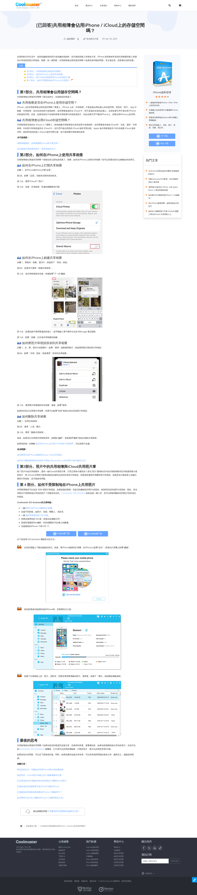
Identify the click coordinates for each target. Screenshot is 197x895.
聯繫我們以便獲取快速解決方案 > (65, 811)
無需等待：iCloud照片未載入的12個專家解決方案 (39, 775)
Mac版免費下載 (93, 534)
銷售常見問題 (119, 856)
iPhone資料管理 (162, 92)
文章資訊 (62, 859)
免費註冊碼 (63, 865)
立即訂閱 (174, 861)
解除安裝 (93, 881)
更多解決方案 (92, 38)
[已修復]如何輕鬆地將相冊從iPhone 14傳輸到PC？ (39, 792)
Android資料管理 (92, 847)
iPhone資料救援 (92, 862)
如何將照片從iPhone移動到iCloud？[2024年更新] (39, 454)
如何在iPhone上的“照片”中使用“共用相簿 (54, 443)
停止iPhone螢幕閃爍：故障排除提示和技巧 (163, 204)
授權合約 (84, 881)
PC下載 (162, 136)
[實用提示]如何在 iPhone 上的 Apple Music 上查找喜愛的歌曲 (163, 188)
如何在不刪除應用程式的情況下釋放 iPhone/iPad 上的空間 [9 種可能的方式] (51, 460)
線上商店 (62, 853)
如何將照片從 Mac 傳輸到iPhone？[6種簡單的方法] (40, 797)
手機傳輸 (89, 856)
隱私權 (76, 881)
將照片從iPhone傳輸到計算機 (38, 508)
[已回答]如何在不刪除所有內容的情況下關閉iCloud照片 (42, 780)
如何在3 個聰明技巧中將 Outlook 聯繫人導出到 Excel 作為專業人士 (163, 212)
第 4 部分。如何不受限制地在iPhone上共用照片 (48, 80)
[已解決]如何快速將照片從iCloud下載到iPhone (38, 786)
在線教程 (117, 850)
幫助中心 (117, 847)
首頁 (76, 5)
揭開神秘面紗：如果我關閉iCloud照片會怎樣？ (38, 143)
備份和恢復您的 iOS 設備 (37, 515)
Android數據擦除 (92, 853)
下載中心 (62, 856)
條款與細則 (68, 881)
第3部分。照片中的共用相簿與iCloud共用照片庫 (48, 77)
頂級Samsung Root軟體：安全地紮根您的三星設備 (163, 180)
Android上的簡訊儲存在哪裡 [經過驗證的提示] (163, 172)
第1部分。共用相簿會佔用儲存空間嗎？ (44, 71)
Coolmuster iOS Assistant (73, 493)
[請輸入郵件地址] (155, 861)
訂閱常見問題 (119, 862)
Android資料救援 (92, 850)
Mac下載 (162, 143)
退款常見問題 (119, 859)
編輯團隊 (71, 38)
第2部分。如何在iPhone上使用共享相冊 (45, 74)
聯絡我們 (62, 850)
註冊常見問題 (119, 865)
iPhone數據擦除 (92, 865)
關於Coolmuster (65, 847)
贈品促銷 (62, 862)
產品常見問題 (119, 853)
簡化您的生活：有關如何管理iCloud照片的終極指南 (40, 769)
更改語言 (148, 873)
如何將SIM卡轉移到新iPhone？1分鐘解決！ (163, 196)
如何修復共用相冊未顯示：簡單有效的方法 (36, 148)
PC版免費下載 (61, 533)
